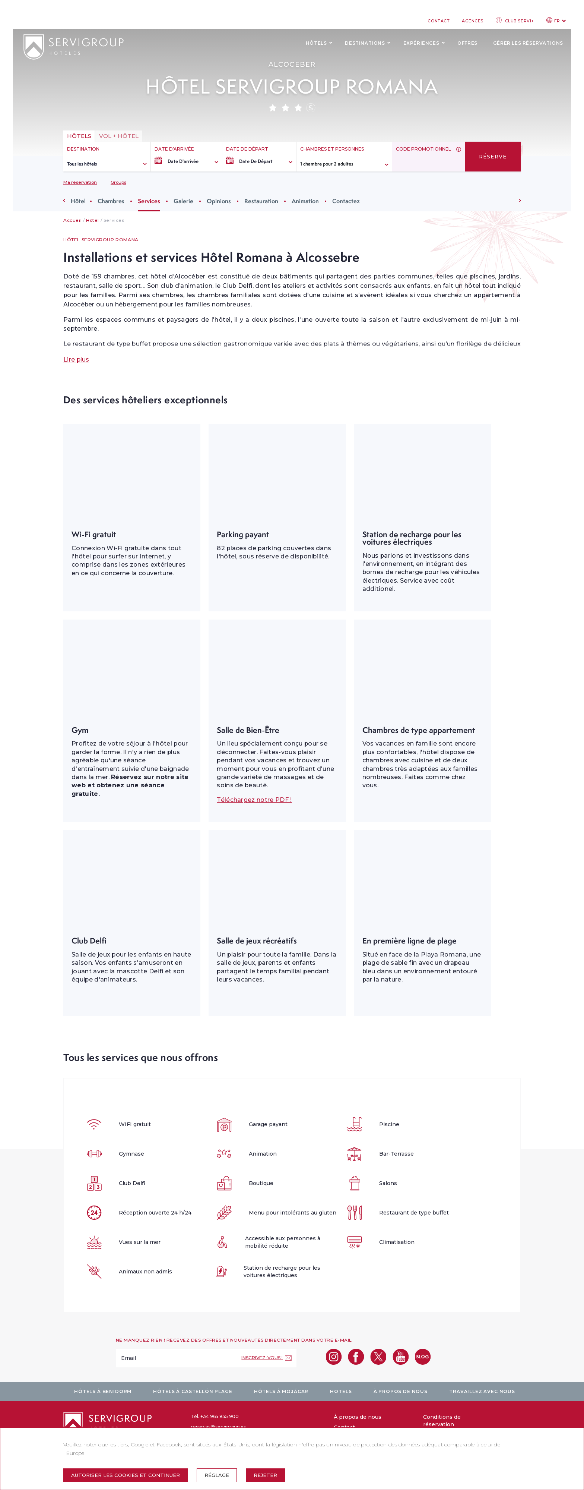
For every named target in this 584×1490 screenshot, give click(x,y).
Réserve (493, 157)
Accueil (72, 220)
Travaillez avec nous (482, 1391)
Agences (472, 20)
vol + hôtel (119, 135)
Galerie (183, 201)
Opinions (219, 201)
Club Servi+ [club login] (515, 20)
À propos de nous (401, 1391)
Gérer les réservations (528, 43)
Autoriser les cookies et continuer (125, 1475)
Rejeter (265, 1475)
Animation (305, 201)
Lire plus (76, 359)
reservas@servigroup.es (218, 1427)
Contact (439, 20)
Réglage (216, 1475)
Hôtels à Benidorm (102, 1391)
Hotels (341, 1391)
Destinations (365, 43)
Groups (118, 182)
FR (556, 20)
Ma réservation (80, 182)
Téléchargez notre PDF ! (254, 799)
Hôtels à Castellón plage (192, 1391)
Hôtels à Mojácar (281, 1391)
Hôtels (316, 43)
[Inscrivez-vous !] (266, 1358)
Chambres (111, 201)
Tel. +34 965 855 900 (215, 1416)
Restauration (261, 201)
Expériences (421, 43)
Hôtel (78, 201)
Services (149, 201)
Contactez (346, 201)
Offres (467, 43)
